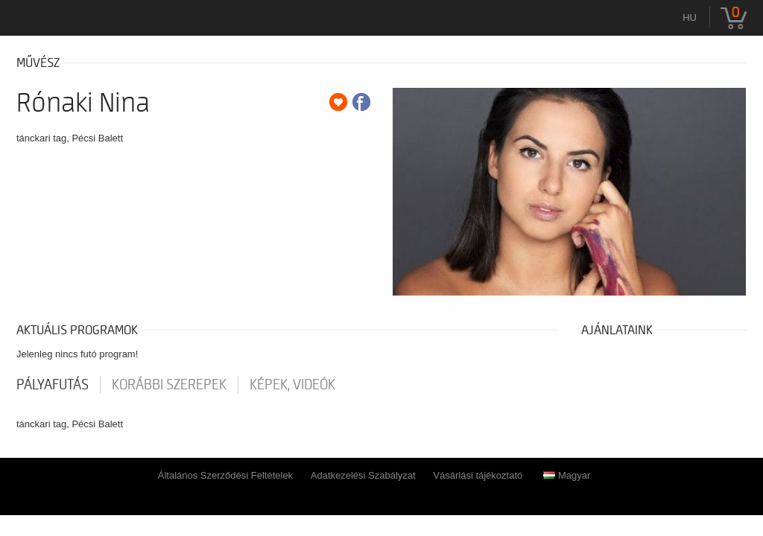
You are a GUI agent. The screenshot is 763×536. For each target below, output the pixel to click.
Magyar (566, 475)
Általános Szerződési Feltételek (225, 475)
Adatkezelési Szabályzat (363, 475)
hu (690, 17)
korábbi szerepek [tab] (169, 385)
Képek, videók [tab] (292, 385)
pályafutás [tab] (52, 385)
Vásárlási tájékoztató (477, 475)
